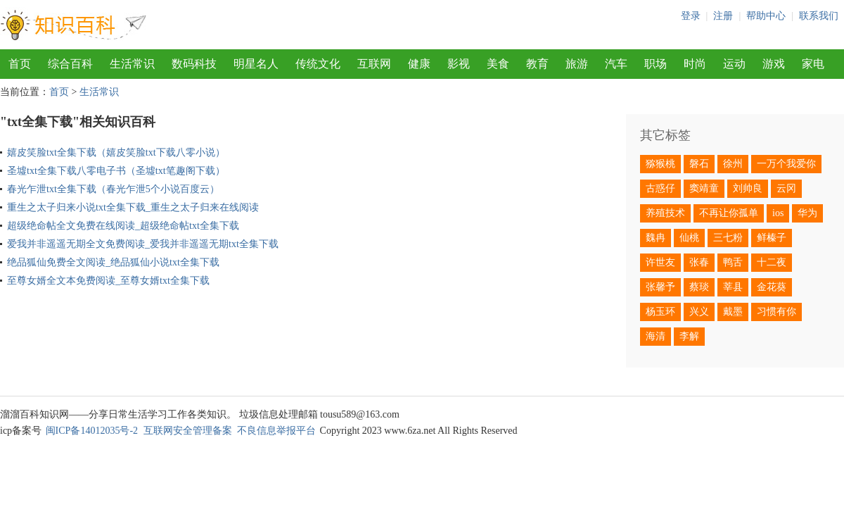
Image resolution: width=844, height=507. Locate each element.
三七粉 (728, 237)
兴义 (699, 311)
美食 (498, 64)
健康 (419, 64)
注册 (723, 16)
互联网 (374, 64)
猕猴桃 (660, 163)
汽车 (616, 64)
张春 (699, 262)
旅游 (576, 64)
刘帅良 (747, 188)
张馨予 (660, 287)
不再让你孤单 (728, 213)
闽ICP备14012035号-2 (92, 430)
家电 (813, 64)
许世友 (660, 262)
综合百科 (70, 64)
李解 (689, 336)
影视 (458, 64)
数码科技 (194, 64)
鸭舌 (733, 262)
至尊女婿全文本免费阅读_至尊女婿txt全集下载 (108, 280)
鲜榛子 (771, 237)
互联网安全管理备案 (187, 430)
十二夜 (771, 262)
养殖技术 (665, 213)
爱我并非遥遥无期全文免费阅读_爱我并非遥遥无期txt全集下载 (143, 244)
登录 (691, 16)
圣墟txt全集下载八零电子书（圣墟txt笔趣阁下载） (116, 170)
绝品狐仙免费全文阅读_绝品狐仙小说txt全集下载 (113, 262)
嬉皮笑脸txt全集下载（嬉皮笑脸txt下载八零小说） (116, 152)
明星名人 (256, 64)
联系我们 (818, 16)
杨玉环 (660, 311)
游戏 (773, 64)
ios (778, 213)
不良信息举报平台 (276, 430)
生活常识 (132, 64)
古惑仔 (660, 188)
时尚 (695, 64)
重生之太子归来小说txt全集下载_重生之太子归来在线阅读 (133, 207)
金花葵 (771, 287)
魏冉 (655, 237)
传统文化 (317, 64)
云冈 (786, 188)
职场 (655, 64)
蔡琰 (699, 287)
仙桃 (689, 237)
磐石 (699, 163)
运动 (734, 64)
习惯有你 (776, 311)
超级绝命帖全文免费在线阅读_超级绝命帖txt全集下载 (123, 225)
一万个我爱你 (786, 163)
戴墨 (733, 311)
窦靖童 (704, 188)
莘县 (733, 287)
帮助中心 (766, 16)
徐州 (733, 163)
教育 (537, 64)
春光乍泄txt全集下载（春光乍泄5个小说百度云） (113, 189)
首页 (19, 64)
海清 (655, 336)
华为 (807, 213)
